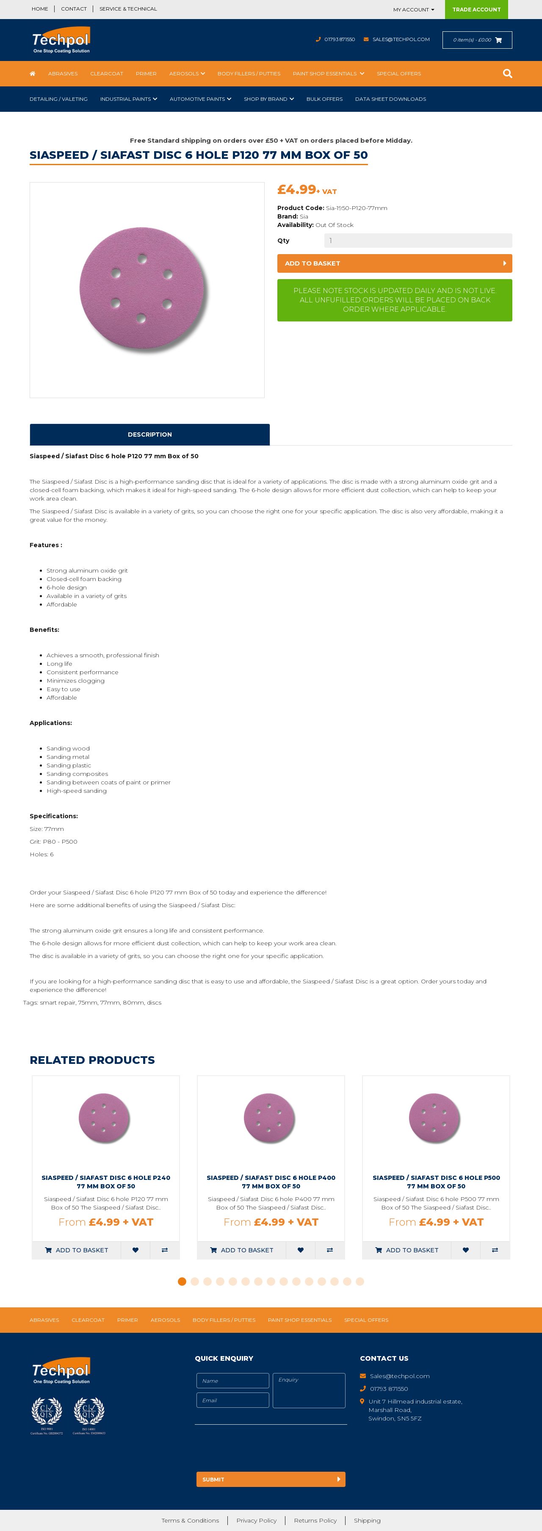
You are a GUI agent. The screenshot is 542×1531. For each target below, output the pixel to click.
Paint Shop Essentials (325, 73)
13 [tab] (334, 1281)
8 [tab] (271, 1281)
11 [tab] (309, 1281)
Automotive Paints (197, 99)
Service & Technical (128, 9)
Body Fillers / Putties (249, 73)
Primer (146, 73)
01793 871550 (334, 39)
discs (154, 1002)
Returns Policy (315, 1520)
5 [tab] (233, 1281)
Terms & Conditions (190, 1520)
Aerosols (184, 73)
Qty (283, 240)
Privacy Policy (256, 1520)
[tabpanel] (105, 1167)
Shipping (367, 1520)
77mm (110, 1002)
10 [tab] (296, 1281)
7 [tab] (258, 1281)
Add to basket (312, 263)
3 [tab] (207, 1281)
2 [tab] (195, 1281)
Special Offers (399, 73)
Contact (74, 9)
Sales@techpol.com (399, 39)
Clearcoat (106, 73)
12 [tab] (322, 1281)
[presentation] (265, 1449)
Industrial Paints (125, 99)
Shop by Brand (266, 99)
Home (40, 9)
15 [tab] (360, 1281)
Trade (476, 9)
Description (150, 434)
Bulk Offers (325, 99)
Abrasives (62, 73)
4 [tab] (220, 1281)
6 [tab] (245, 1281)
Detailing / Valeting (59, 99)
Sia (304, 216)
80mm (133, 1002)
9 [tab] (283, 1281)
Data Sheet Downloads (390, 99)
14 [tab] (347, 1281)
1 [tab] (182, 1281)
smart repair (57, 1002)
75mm (87, 1002)
